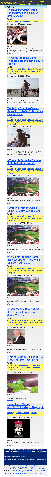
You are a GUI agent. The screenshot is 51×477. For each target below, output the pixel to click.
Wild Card (11, 367)
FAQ (31, 473)
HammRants (30, 470)
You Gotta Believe (22, 365)
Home (21, 2)
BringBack (22, 471)
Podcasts (22, 4)
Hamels (12, 73)
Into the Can (20, 465)
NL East (39, 71)
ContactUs (35, 473)
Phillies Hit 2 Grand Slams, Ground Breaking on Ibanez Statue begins (22, 13)
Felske (34, 322)
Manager (18, 322)
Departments (31, 2)
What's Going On (29, 467)
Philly (43, 468)
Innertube (26, 465)
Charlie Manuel (13, 320)
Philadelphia (36, 365)
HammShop (43, 470)
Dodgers (17, 369)
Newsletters (26, 473)
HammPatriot (14, 465)
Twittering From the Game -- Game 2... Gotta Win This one (23, 209)
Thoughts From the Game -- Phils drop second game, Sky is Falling (25, 60)
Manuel (38, 69)
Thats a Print (40, 465)
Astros (10, 369)
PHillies (27, 322)
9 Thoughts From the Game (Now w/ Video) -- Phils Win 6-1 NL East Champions (25, 260)
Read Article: (10, 53)
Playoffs (12, 173)
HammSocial (30, 475)
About (39, 4)
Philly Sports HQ (16, 468)
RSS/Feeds (23, 475)
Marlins (28, 367)
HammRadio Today (20, 467)
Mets (33, 71)
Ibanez (10, 21)
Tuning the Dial (32, 465)
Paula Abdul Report (22, 470)
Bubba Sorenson (22, 413)
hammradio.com (9, 2)
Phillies (35, 21)
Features (42, 2)
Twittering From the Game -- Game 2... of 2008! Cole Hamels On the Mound (25, 111)
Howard (17, 21)
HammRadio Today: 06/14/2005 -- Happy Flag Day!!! (25, 406)
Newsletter (27, 471)
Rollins (10, 71)
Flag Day (10, 413)
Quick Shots (14, 470)
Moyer (17, 71)
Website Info (12, 473)
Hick (31, 320)
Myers (17, 69)
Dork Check (32, 468)
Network (31, 4)
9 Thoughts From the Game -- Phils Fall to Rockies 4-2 (24, 162)
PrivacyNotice (42, 473)
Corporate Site (19, 473)
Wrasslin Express (25, 468)
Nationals (26, 21)
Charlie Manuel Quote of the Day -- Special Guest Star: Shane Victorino (23, 312)
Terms (18, 475)
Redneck (24, 320)
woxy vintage (22, 415)
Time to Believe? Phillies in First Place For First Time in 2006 (25, 358)
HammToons (37, 470)
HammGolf (38, 468)
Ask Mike (36, 467)
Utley (24, 69)
